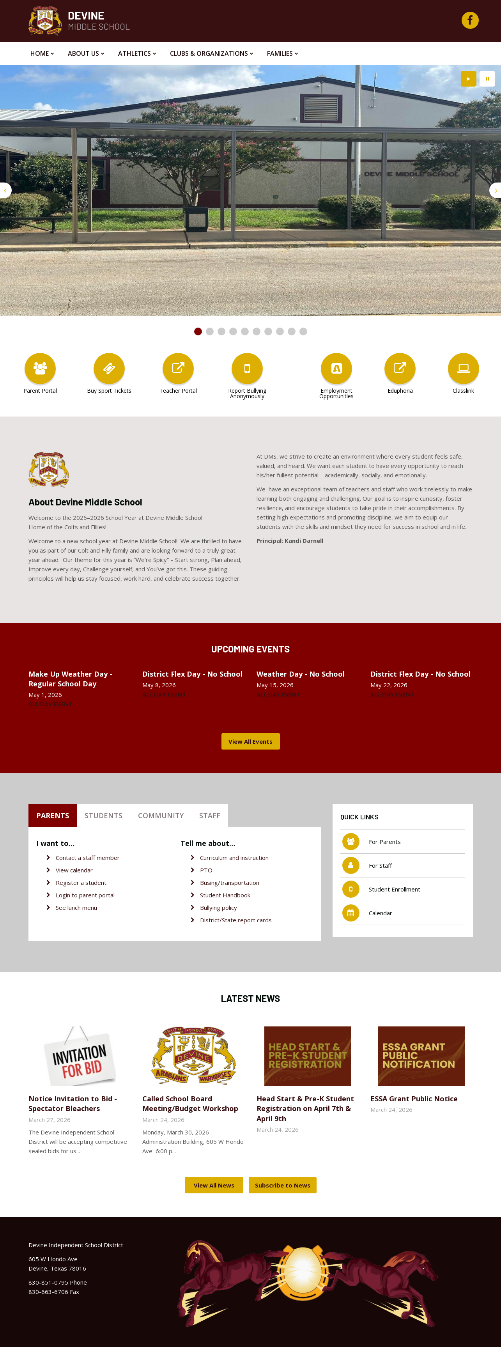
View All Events (250, 741)
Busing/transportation (229, 882)
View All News (214, 1185)
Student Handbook (225, 895)
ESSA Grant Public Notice (414, 1098)
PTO (206, 870)
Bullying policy (218, 907)
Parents (52, 815)
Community (161, 815)
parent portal (97, 895)
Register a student (81, 882)
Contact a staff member (88, 857)
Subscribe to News (282, 1185)
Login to (67, 895)
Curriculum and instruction (234, 857)
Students (103, 815)
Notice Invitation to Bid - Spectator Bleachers (72, 1103)
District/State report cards (236, 920)
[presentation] (6, 190)
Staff (209, 815)
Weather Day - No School (301, 674)
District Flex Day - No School (192, 674)
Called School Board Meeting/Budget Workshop (190, 1103)
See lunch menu (76, 907)
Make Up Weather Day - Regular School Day (70, 678)
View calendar (74, 870)
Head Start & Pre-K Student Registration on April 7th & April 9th (305, 1108)
